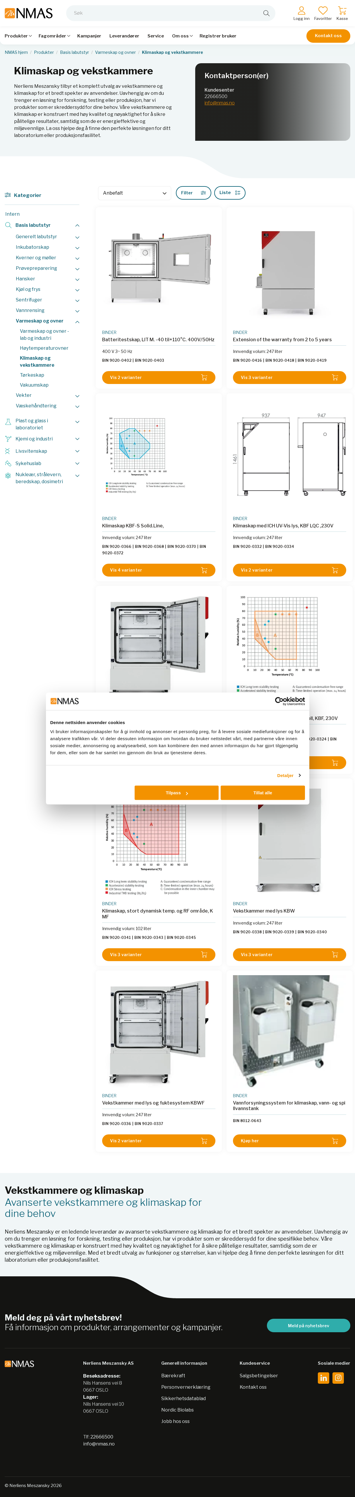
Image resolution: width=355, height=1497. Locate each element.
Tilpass (177, 792)
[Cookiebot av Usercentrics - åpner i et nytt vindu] (279, 701)
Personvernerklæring (185, 1387)
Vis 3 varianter (289, 377)
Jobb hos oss (175, 1421)
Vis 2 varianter (158, 377)
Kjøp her (289, 1141)
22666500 (216, 96)
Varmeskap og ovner (115, 52)
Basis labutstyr (74, 52)
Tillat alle (262, 792)
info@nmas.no (220, 103)
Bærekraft (173, 1375)
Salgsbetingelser (259, 1375)
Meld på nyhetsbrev (308, 1325)
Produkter (44, 52)
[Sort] (134, 193)
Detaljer (285, 775)
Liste (229, 192)
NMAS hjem (16, 52)
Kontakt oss (328, 35)
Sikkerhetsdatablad (183, 1398)
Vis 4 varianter (158, 570)
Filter (193, 192)
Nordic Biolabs (177, 1410)
